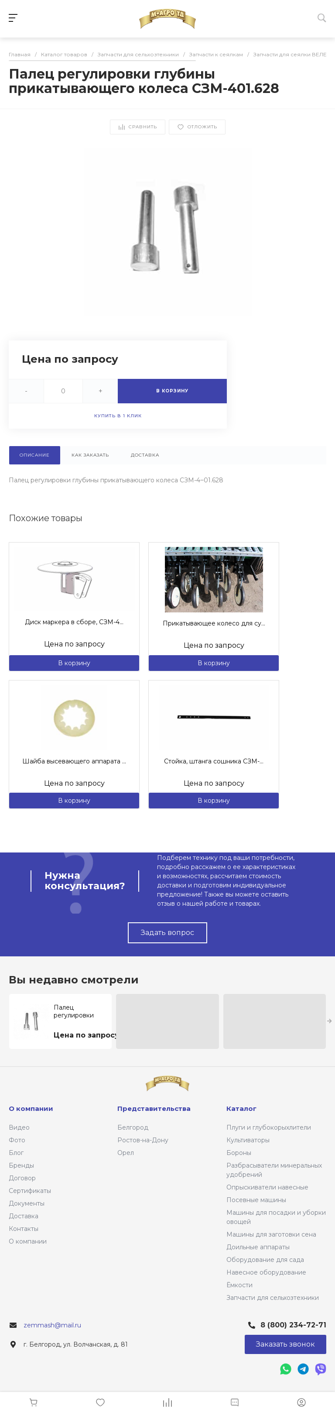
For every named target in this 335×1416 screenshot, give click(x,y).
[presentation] (329, 1021)
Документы (26, 1203)
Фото (17, 1140)
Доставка (23, 1216)
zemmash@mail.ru (52, 1325)
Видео (19, 1127)
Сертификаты (30, 1191)
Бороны (238, 1153)
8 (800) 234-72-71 (293, 1325)
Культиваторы (248, 1140)
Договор (22, 1178)
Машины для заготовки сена (271, 1234)
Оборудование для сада (265, 1260)
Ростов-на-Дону (142, 1140)
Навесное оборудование (266, 1272)
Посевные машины (256, 1200)
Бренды (21, 1165)
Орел (125, 1153)
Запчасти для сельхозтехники (272, 1298)
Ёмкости (239, 1285)
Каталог (241, 1108)
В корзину (74, 663)
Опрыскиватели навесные (267, 1187)
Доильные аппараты (258, 1247)
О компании (28, 1241)
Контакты (23, 1229)
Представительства (154, 1108)
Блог (16, 1153)
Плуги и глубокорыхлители (268, 1127)
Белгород (132, 1127)
